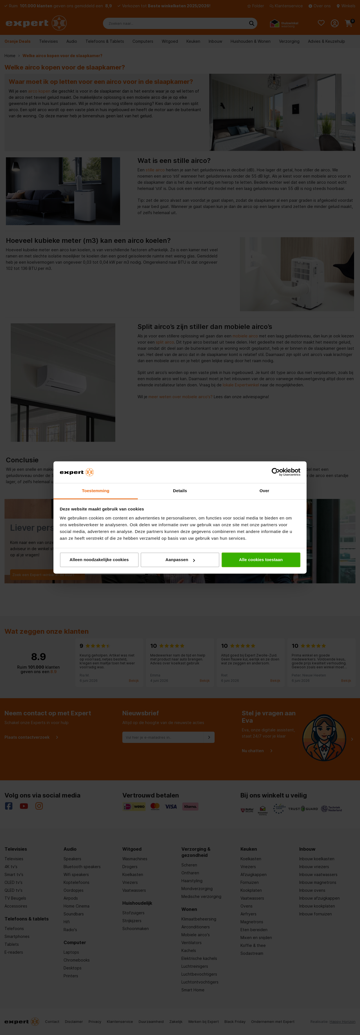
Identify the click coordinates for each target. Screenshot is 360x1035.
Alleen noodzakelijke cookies (99, 559)
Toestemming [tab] (95, 490)
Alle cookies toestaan (261, 559)
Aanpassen (180, 559)
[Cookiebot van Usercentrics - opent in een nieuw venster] (275, 472)
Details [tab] (180, 490)
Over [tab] (264, 490)
